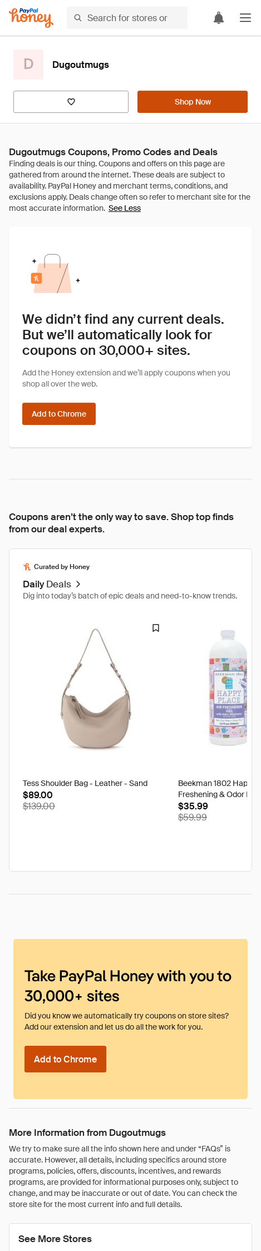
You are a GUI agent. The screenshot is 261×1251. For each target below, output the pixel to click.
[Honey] (31, 18)
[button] (245, 18)
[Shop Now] (192, 102)
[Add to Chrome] (59, 414)
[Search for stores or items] (127, 18)
